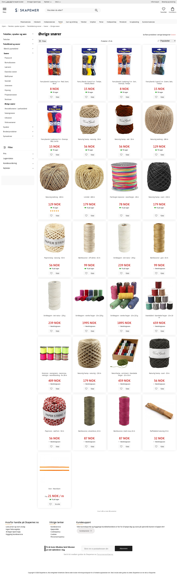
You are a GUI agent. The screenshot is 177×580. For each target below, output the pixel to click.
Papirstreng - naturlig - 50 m (54, 258)
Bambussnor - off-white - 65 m (89, 258)
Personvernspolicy (57, 537)
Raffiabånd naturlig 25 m (159, 431)
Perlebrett (123, 22)
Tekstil (60, 22)
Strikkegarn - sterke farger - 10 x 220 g (89, 316)
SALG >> (58, 2)
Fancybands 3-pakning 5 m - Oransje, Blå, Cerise (54, 140)
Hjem (4, 26)
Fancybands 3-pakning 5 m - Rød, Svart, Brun (54, 82)
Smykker (93, 22)
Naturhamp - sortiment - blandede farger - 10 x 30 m (124, 374)
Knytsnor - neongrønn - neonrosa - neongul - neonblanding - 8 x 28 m (54, 374)
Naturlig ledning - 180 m (159, 139)
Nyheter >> (48, 2)
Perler (101, 22)
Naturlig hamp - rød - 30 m (124, 139)
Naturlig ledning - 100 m (54, 197)
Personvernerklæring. (105, 554)
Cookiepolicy (55, 532)
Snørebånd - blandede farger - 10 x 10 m (159, 316)
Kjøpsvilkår (55, 529)
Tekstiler (84, 22)
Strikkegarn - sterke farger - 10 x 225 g (124, 316)
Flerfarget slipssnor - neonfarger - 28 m (124, 197)
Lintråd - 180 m (89, 197)
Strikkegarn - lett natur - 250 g (124, 258)
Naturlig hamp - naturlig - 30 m (89, 139)
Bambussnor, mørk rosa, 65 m (124, 431)
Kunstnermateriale (148, 22)
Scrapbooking (134, 22)
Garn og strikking (71, 22)
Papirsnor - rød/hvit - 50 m (54, 431)
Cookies (54, 534)
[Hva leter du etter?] (73, 10)
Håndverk (37, 22)
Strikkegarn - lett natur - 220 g (54, 316)
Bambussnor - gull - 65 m (159, 258)
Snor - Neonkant (54, 489)
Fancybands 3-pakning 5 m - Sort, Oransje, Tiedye (124, 82)
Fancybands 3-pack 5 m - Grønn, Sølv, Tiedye (159, 82)
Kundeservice (56, 527)
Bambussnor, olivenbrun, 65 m (89, 431)
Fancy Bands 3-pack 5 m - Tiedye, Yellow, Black (89, 82)
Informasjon (155, 2)
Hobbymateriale (49, 22)
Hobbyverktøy (111, 22)
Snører (173, 34)
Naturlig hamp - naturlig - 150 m (89, 373)
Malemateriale (26, 22)
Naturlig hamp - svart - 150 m (159, 197)
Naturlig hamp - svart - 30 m (159, 373)
